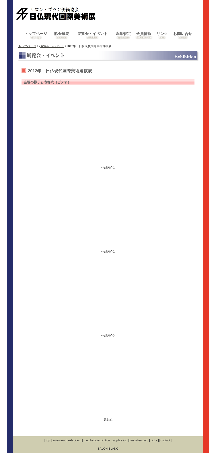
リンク (162, 35)
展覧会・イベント (92, 35)
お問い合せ (183, 35)
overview (59, 440)
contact (165, 440)
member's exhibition (97, 440)
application (119, 440)
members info (139, 440)
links (154, 440)
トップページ (35, 35)
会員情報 (144, 35)
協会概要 (61, 35)
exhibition (74, 440)
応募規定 (123, 35)
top (48, 440)
